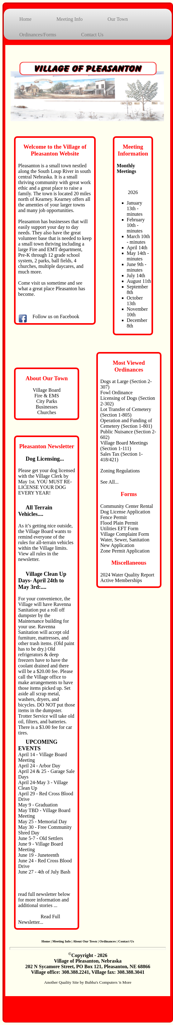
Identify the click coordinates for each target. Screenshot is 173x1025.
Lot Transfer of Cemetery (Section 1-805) (125, 412)
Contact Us (92, 34)
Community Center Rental (126, 506)
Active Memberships (121, 580)
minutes (135, 214)
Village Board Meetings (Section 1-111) (124, 445)
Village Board (46, 390)
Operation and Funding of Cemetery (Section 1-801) (126, 423)
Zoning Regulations (120, 470)
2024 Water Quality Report (127, 574)
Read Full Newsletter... (39, 919)
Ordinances (107, 941)
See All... (109, 482)
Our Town (118, 19)
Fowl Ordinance (116, 392)
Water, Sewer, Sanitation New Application (124, 542)
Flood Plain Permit (119, 523)
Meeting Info (69, 19)
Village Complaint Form (124, 534)
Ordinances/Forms (37, 34)
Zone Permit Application (125, 550)
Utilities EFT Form (119, 528)
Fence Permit (113, 517)
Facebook (69, 316)
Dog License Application (125, 511)
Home (25, 19)
